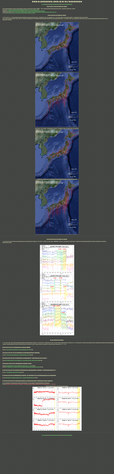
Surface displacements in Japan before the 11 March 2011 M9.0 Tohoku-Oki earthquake (20, 13)
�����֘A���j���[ (55, 4)
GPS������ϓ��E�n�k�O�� (13, 372)
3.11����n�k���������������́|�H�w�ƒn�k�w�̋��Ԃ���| (23, 9)
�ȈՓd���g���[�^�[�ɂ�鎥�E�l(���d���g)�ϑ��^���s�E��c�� (22, 360)
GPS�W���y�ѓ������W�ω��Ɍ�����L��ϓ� (18, 349)
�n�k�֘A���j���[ (67, 4)
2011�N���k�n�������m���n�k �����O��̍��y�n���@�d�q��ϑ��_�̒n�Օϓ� (35, 12)
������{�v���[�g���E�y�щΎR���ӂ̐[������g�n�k (20, 377)
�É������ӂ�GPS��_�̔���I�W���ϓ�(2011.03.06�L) (19, 365)
